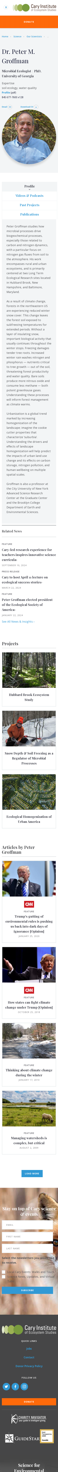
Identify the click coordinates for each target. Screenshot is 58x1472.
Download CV (29, 107)
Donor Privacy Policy (29, 1366)
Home (5, 36)
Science (17, 36)
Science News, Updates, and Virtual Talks (30, 1279)
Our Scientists (34, 36)
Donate (29, 21)
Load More (32, 1173)
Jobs (29, 1348)
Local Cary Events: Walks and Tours (30, 1272)
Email (7, 107)
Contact (29, 1357)
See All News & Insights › (18, 621)
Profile (6, 92)
